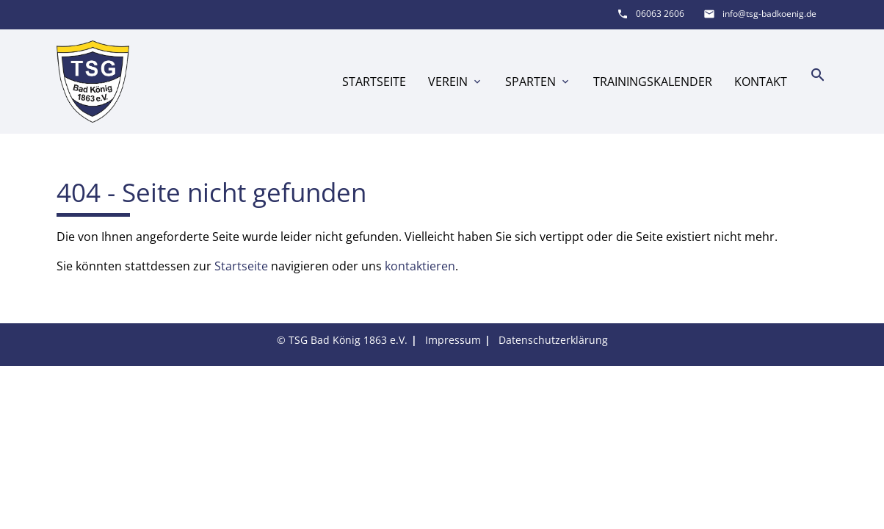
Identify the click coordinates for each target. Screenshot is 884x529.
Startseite (374, 81)
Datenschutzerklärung (553, 340)
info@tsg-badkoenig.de (769, 13)
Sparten (538, 81)
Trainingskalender (652, 81)
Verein (455, 81)
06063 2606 (660, 13)
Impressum (453, 340)
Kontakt (760, 81)
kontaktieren (420, 266)
